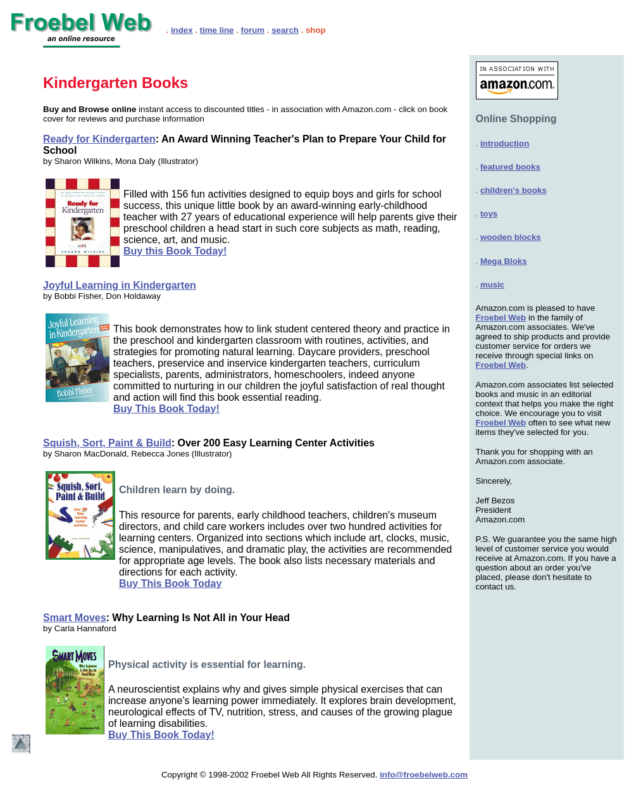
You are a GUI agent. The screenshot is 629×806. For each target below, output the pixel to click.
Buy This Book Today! (166, 408)
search (285, 30)
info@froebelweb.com (424, 774)
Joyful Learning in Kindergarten (119, 285)
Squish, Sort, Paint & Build (107, 443)
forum (252, 30)
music (492, 284)
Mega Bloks (503, 261)
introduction (504, 143)
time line (217, 30)
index (182, 30)
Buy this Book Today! (175, 251)
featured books (510, 167)
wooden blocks (510, 237)
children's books (513, 190)
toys (488, 213)
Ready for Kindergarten (99, 139)
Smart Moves (74, 617)
